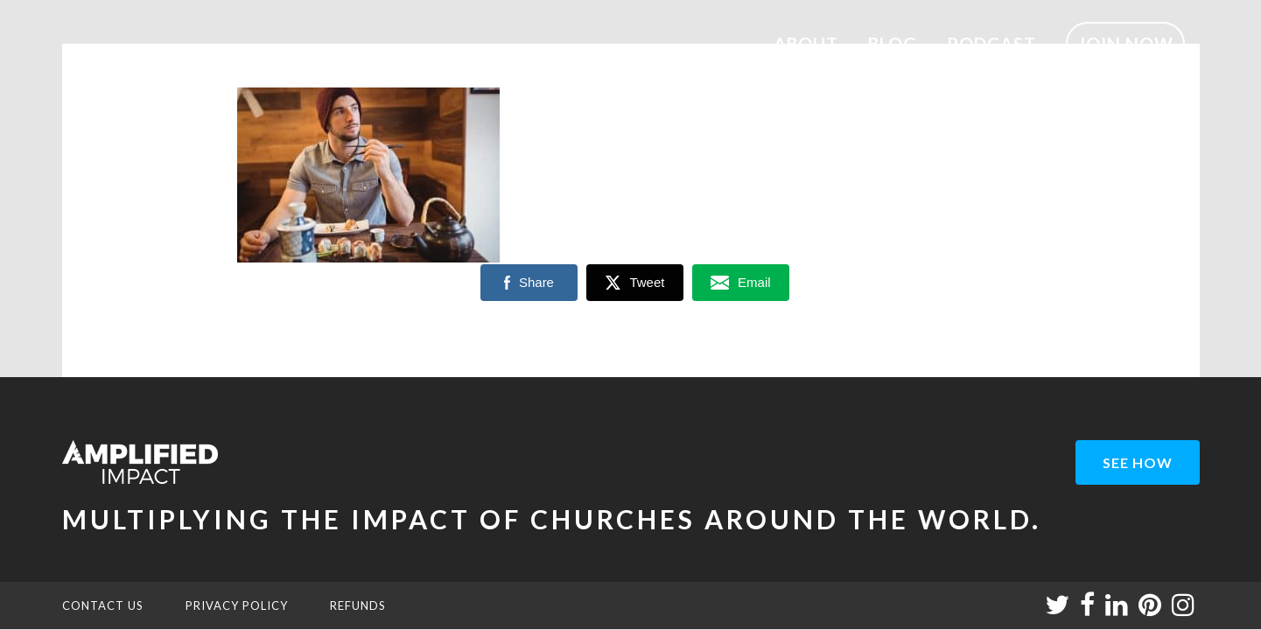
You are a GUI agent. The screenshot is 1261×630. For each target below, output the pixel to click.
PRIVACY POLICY (237, 605)
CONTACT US (103, 605)
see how (1138, 462)
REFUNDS (358, 605)
